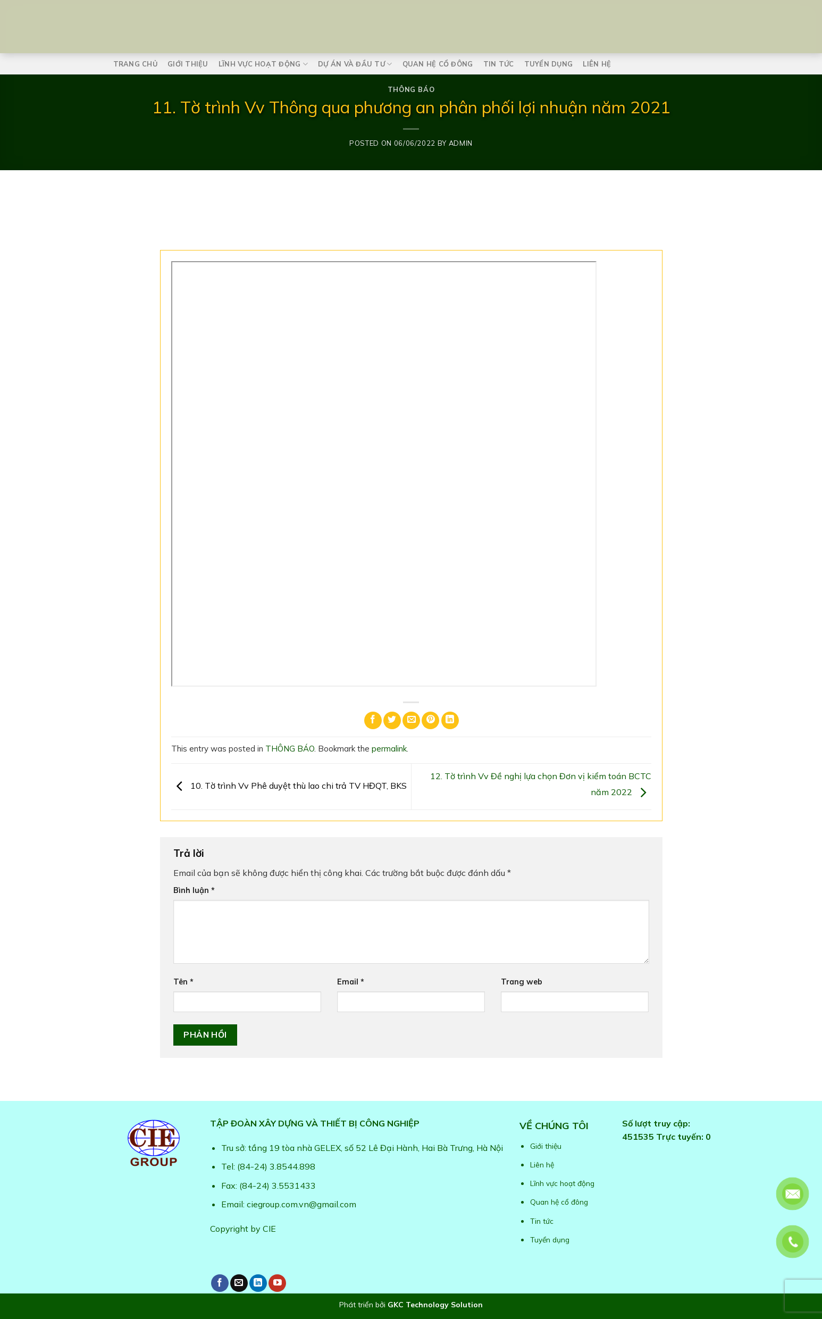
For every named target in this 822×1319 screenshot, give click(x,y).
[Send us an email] (239, 1283)
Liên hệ (597, 64)
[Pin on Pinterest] (430, 720)
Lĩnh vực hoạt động (263, 64)
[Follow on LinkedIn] (258, 1283)
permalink (389, 749)
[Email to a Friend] (411, 720)
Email (350, 982)
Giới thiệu (187, 64)
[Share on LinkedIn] (450, 720)
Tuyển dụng (548, 64)
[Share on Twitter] (392, 720)
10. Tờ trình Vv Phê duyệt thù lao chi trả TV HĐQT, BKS (289, 785)
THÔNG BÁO (411, 89)
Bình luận (194, 890)
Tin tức (498, 64)
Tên (183, 982)
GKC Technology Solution (435, 1304)
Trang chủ (135, 64)
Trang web (521, 982)
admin (461, 143)
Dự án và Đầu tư (355, 64)
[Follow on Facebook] (220, 1283)
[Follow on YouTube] (277, 1283)
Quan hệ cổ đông (437, 64)
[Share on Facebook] (373, 720)
